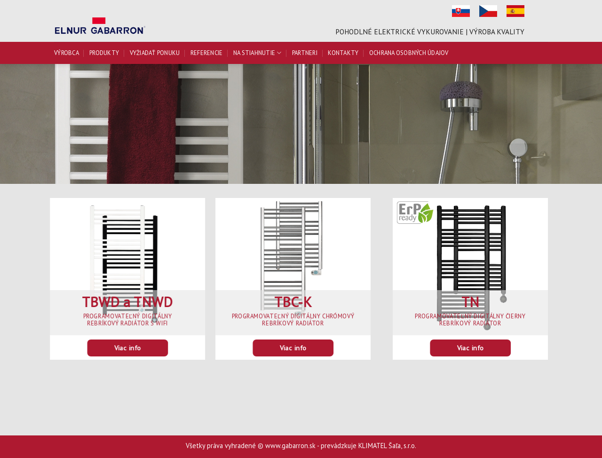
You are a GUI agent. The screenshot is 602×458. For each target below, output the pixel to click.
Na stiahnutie (257, 52)
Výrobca (66, 53)
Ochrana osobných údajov (409, 53)
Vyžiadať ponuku (155, 53)
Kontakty (343, 53)
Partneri (304, 53)
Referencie (206, 53)
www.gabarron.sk (290, 445)
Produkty (104, 53)
